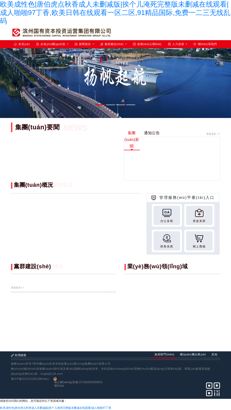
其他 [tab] (214, 354)
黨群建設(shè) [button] (112, 44)
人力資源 (176, 44)
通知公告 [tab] (152, 133)
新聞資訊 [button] (83, 44)
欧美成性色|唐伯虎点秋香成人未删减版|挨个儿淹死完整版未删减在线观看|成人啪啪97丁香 (55, 407)
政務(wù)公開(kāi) (147, 44)
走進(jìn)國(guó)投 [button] (51, 44)
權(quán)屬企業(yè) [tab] (193, 354)
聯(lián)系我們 (205, 44)
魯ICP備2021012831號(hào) (30, 378)
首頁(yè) (22, 44)
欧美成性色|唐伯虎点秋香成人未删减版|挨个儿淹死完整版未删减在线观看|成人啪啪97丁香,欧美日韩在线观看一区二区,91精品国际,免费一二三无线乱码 (115, 12)
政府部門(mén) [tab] (164, 354)
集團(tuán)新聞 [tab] (131, 139)
